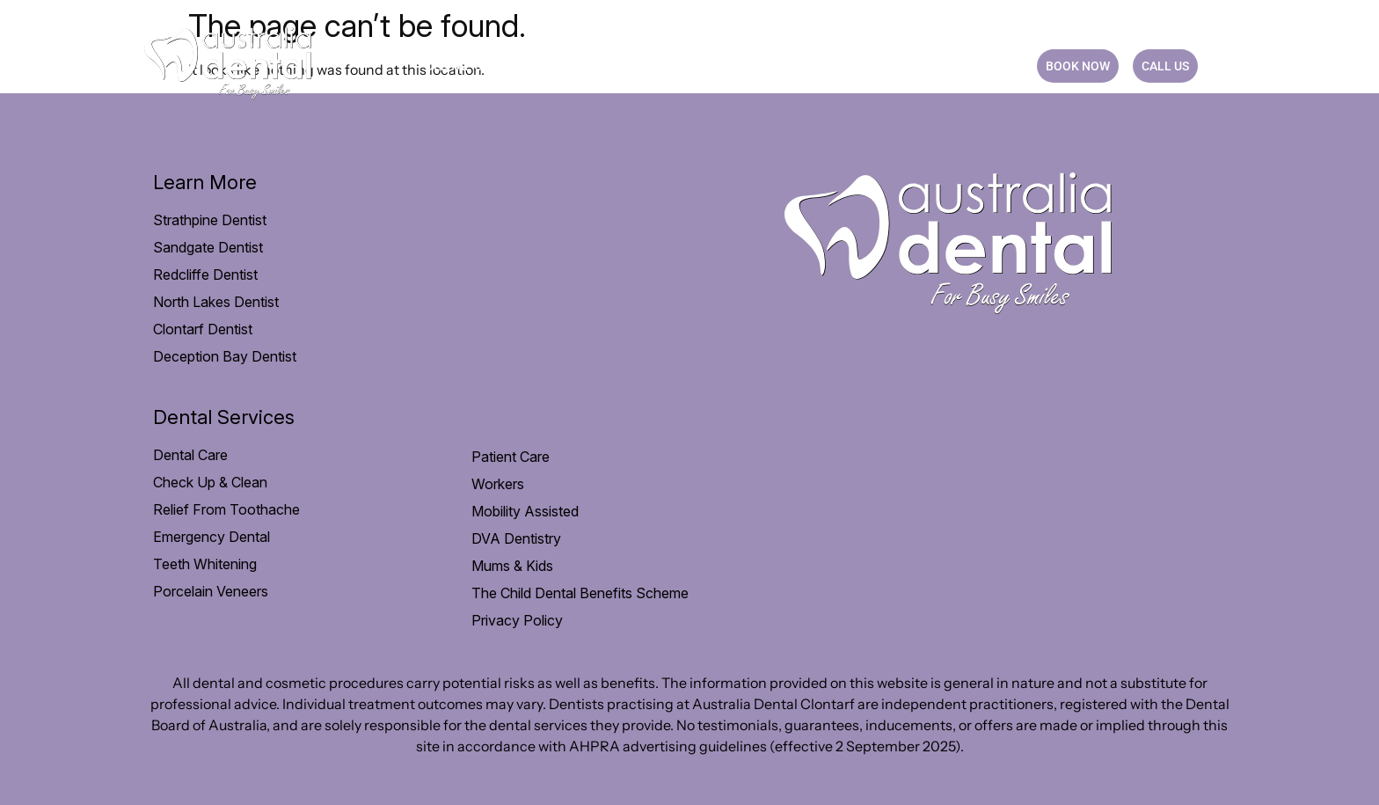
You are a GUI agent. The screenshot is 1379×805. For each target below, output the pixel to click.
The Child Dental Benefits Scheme (580, 593)
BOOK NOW (1078, 66)
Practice (842, 66)
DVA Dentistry (516, 538)
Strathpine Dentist (209, 220)
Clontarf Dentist (202, 329)
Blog (917, 66)
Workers (497, 484)
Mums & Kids (512, 565)
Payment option (723, 66)
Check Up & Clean (210, 482)
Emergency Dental (211, 536)
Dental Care (473, 66)
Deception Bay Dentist (224, 356)
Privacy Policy (517, 620)
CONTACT (987, 66)
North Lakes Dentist (216, 302)
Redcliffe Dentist (205, 274)
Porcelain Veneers (210, 591)
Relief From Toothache (226, 509)
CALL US (1165, 66)
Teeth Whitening (205, 564)
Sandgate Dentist (208, 247)
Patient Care (591, 66)
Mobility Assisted (525, 511)
